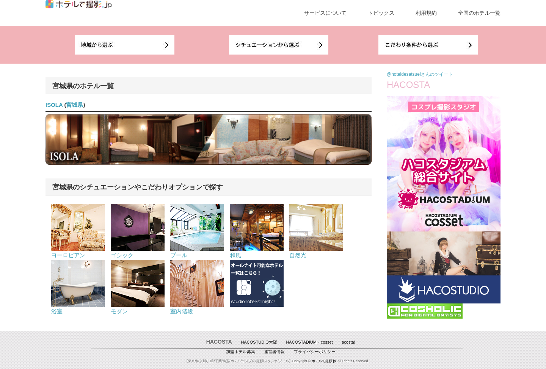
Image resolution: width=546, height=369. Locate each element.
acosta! (348, 342)
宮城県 (74, 105)
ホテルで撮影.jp (324, 361)
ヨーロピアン (78, 251)
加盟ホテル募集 (240, 351)
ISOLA (54, 105)
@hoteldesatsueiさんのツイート (420, 74)
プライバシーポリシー (315, 351)
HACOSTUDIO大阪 (259, 342)
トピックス (381, 13)
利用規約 (426, 13)
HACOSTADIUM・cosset (309, 342)
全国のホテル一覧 (479, 13)
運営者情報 (274, 351)
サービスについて (325, 13)
